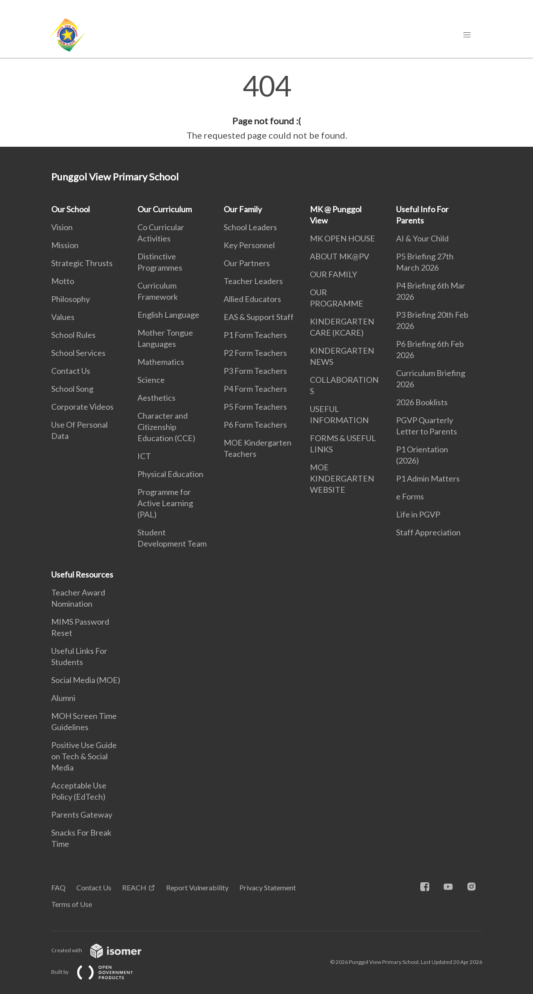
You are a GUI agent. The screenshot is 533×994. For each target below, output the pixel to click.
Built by (99, 971)
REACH (134, 887)
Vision (62, 227)
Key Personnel (249, 245)
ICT (144, 456)
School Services (78, 353)
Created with (103, 950)
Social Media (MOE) (85, 680)
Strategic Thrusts (82, 263)
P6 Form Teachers (255, 424)
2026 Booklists (422, 402)
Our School (70, 209)
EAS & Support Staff (259, 317)
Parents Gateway (81, 814)
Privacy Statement (267, 887)
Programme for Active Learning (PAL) (165, 503)
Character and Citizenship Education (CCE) (166, 427)
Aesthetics (156, 398)
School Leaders (250, 227)
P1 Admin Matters (428, 478)
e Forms (410, 496)
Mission (65, 245)
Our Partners (247, 263)
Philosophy (70, 299)
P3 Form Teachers (255, 371)
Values (63, 317)
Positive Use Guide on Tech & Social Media (84, 756)
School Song (72, 389)
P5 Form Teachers (255, 407)
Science (151, 380)
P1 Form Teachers (255, 335)
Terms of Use (71, 904)
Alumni (63, 698)
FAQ (58, 887)
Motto (62, 281)
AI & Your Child (422, 238)
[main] (266, 106)
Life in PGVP (418, 514)
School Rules (73, 335)
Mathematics (160, 362)
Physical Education (170, 474)
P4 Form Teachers (255, 389)
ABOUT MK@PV (339, 256)
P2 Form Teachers (255, 353)
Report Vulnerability (197, 887)
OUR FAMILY (333, 274)
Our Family (243, 209)
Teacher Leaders (253, 281)
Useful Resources (82, 574)
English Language (168, 315)
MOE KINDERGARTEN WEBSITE (342, 478)
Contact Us (70, 371)
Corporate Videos (82, 407)
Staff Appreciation (428, 532)
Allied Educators (252, 299)
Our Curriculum (164, 209)
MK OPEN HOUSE (342, 238)
